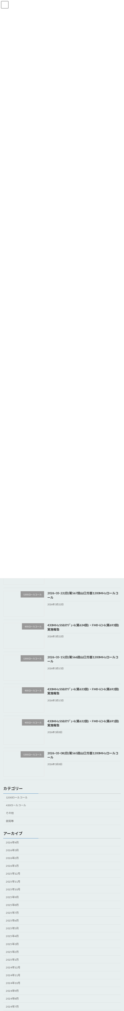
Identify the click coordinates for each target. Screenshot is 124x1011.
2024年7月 (12, 1006)
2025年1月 (12, 959)
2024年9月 (12, 990)
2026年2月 (12, 858)
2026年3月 (12, 850)
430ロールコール (16, 805)
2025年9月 (12, 897)
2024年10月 (13, 983)
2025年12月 (13, 873)
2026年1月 (12, 865)
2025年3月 (12, 943)
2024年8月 (12, 998)
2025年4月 (12, 936)
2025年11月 (13, 881)
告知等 (10, 820)
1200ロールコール (17, 797)
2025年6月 (12, 920)
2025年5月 (12, 928)
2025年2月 (12, 951)
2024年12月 (13, 967)
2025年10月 (13, 889)
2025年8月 (12, 904)
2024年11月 (13, 975)
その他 (10, 813)
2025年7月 (12, 912)
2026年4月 (12, 842)
